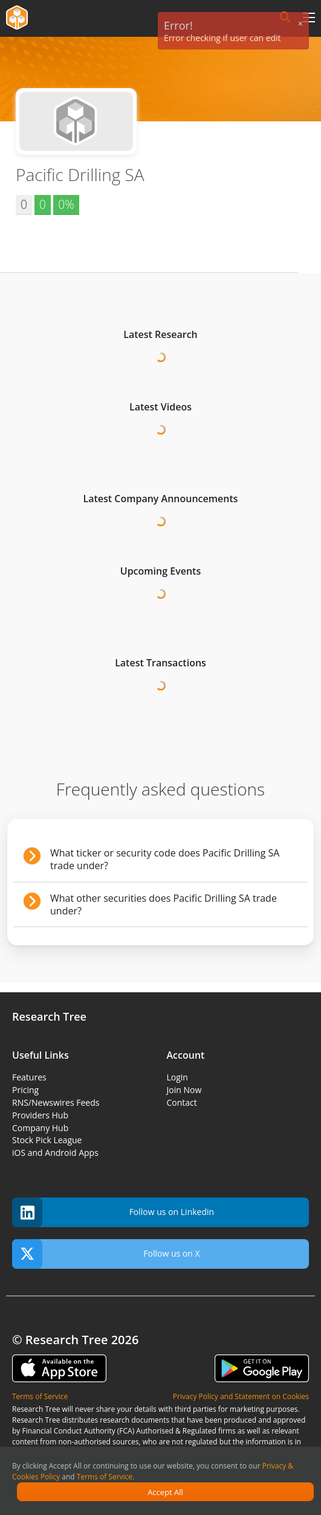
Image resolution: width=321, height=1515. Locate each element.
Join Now (184, 1090)
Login (177, 1077)
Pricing (25, 1090)
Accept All (165, 1492)
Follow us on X (106, 1254)
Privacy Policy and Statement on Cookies (241, 1396)
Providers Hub (40, 1115)
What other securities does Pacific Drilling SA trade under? (163, 904)
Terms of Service (104, 1477)
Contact (182, 1102)
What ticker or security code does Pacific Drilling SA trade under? (164, 859)
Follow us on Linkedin (113, 1212)
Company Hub (40, 1128)
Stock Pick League (47, 1140)
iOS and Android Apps (55, 1152)
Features (29, 1077)
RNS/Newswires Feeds (55, 1102)
